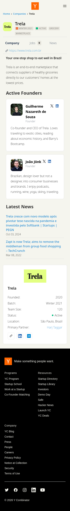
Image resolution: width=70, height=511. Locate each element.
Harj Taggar (54, 327)
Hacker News (46, 405)
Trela (12, 288)
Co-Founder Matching (17, 394)
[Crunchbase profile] (29, 336)
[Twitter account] (52, 106)
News (53, 43)
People (8, 447)
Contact (8, 436)
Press (7, 441)
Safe (40, 399)
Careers (9, 452)
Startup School (13, 384)
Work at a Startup (14, 389)
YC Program (11, 378)
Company (12, 43)
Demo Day (44, 394)
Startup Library (46, 384)
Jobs (32, 43)
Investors (43, 389)
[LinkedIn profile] (57, 106)
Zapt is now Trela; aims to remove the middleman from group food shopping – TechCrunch (33, 246)
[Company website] (11, 336)
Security (9, 468)
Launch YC (44, 410)
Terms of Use (12, 473)
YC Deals (43, 415)
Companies (19, 13)
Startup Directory (48, 378)
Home (6, 13)
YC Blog (9, 431)
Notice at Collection (15, 462)
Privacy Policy (12, 457)
